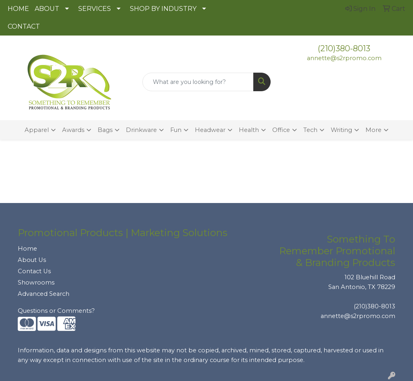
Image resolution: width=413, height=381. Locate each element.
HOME (18, 9)
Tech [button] (310, 130)
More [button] (373, 130)
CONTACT (24, 26)
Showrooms (36, 282)
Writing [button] (341, 130)
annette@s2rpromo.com (344, 58)
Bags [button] (105, 130)
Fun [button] (175, 130)
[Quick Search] (197, 82)
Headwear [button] (210, 130)
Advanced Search (43, 293)
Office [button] (281, 130)
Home (27, 248)
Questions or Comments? (56, 310)
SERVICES (94, 9)
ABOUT (47, 9)
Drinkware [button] (141, 130)
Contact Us (34, 271)
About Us (32, 260)
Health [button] (249, 130)
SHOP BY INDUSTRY (163, 9)
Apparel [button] (37, 130)
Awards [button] (73, 130)
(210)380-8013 (344, 48)
